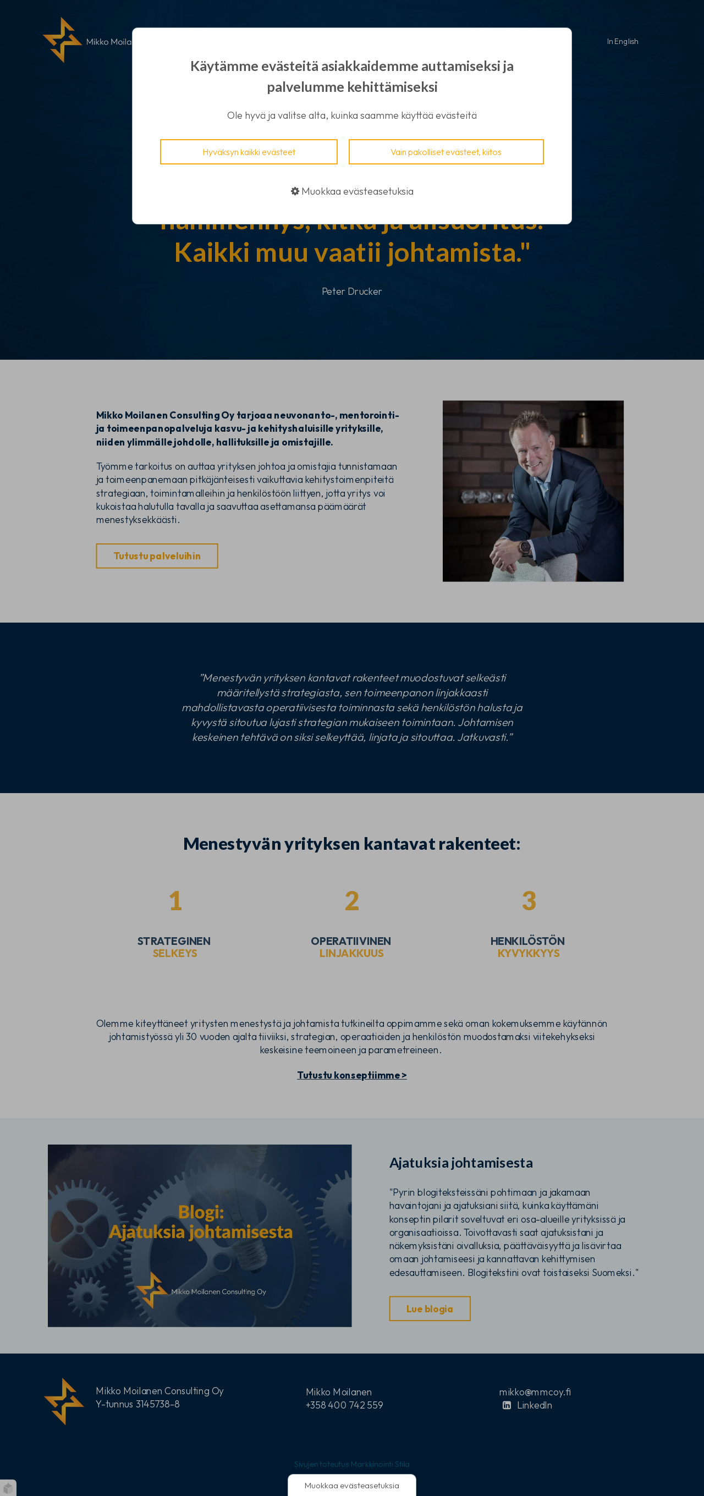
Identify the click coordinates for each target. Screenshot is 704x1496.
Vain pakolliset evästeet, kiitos (446, 151)
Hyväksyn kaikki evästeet (248, 151)
